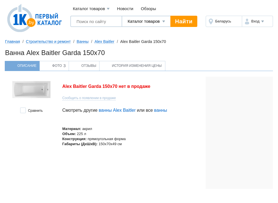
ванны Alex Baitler (117, 110)
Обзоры (148, 8)
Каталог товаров (91, 9)
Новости (125, 8)
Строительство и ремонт (48, 41)
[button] (257, 21)
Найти (184, 21)
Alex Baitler (104, 41)
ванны (160, 110)
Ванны (83, 41)
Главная (12, 41)
